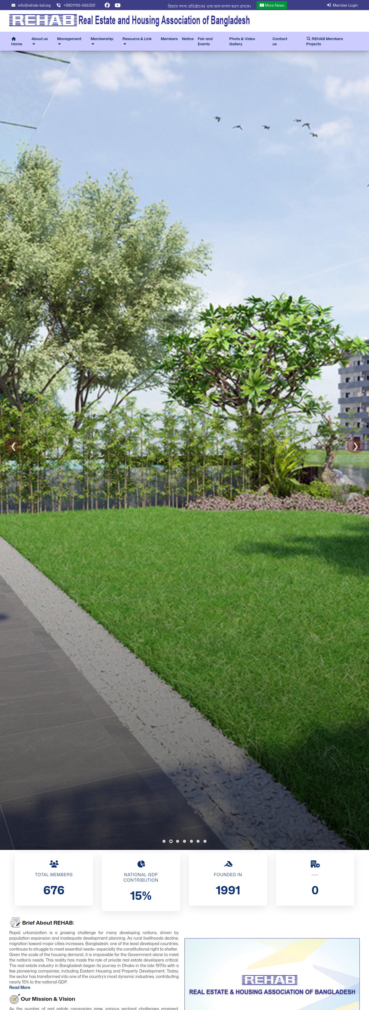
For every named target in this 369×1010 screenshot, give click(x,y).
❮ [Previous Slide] (13, 445)
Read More (19, 987)
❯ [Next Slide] (355, 445)
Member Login (341, 5)
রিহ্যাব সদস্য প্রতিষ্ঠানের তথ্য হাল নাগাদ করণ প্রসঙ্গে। (209, 6)
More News (271, 5)
